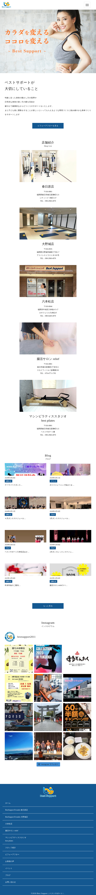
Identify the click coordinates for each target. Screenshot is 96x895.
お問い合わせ (10, 882)
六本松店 (8, 824)
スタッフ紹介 (10, 848)
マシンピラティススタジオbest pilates (15, 839)
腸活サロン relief (11, 831)
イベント (8, 868)
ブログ (8, 875)
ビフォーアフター (12, 854)
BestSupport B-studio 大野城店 (16, 817)
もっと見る (48, 606)
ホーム (8, 803)
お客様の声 (9, 861)
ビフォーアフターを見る (48, 126)
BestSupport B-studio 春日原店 (16, 810)
